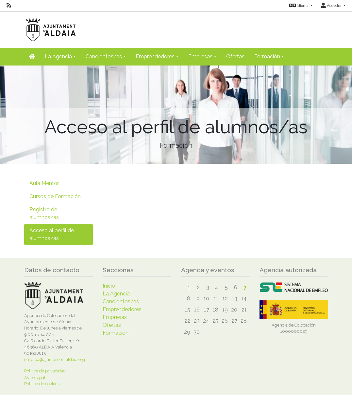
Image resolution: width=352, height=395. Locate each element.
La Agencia (116, 294)
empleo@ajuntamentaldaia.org (54, 359)
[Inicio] (32, 57)
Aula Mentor (44, 183)
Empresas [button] (200, 56)
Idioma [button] (299, 5)
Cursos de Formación (55, 196)
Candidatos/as (121, 301)
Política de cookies (41, 383)
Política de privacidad (45, 370)
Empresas (115, 317)
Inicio (109, 286)
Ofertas (235, 56)
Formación (115, 333)
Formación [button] (267, 56)
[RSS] (9, 5)
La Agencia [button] (58, 56)
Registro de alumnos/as (44, 213)
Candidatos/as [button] (104, 56)
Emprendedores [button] (155, 56)
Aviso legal (34, 377)
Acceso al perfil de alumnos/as (51, 234)
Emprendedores (122, 309)
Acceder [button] (332, 5)
